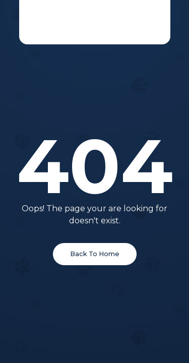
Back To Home (94, 254)
